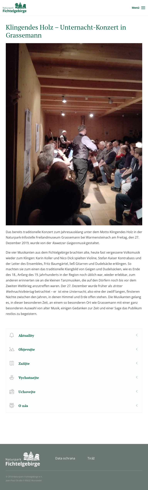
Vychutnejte (28, 377)
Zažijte (24, 363)
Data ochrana (65, 458)
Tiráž (91, 458)
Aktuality (26, 335)
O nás (23, 405)
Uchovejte (26, 391)
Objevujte (26, 349)
